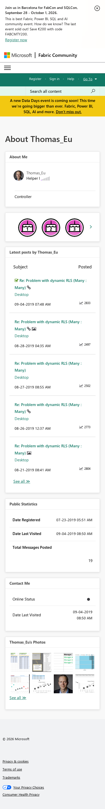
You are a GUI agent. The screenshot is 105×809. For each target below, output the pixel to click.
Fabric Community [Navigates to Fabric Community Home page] (57, 55)
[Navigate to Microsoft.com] (18, 55)
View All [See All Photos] (17, 698)
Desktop (22, 294)
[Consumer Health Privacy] (53, 794)
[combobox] (63, 91)
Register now (16, 39)
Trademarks (11, 777)
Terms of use (12, 769)
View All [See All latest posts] (21, 481)
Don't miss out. (69, 111)
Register (35, 78)
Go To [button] (87, 79)
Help (70, 78)
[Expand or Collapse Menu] (7, 67)
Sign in (54, 78)
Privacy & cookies (16, 761)
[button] (20, 662)
